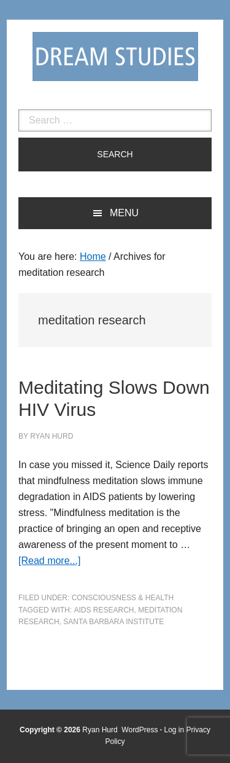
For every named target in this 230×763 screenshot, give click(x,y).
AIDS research (104, 610)
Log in (174, 730)
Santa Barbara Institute (113, 621)
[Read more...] (49, 560)
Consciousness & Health (123, 597)
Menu (124, 213)
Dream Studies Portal (115, 56)
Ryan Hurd (101, 730)
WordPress (139, 730)
